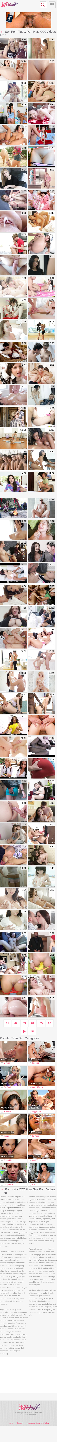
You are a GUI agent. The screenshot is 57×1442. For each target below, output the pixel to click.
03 (24, 1023)
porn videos (13, 1208)
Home (10, 1423)
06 (49, 1023)
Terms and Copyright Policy (38, 1423)
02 (15, 1023)
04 (32, 1023)
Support (20, 1423)
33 (32, 1031)
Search (42, 5)
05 (41, 1023)
